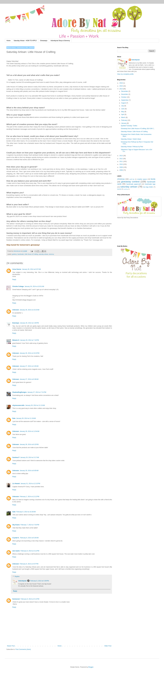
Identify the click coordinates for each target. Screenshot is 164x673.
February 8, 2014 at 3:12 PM (30, 551)
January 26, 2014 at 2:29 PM (29, 323)
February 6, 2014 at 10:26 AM (26, 512)
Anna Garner (16, 269)
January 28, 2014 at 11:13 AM (35, 405)
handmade (20, 254)
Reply (14, 279)
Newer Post (11, 646)
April (123, 114)
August (123, 103)
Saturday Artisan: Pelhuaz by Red (132, 146)
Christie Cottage (18, 286)
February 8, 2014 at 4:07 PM (29, 564)
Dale (13, 418)
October (124, 97)
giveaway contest (130, 181)
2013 (121, 156)
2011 (121, 161)
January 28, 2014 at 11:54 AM (29, 431)
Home (8, 40)
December (124, 91)
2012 (121, 158)
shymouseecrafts (18, 405)
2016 (121, 83)
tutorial (119, 189)
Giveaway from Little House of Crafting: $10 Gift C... (138, 128)
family (153, 179)
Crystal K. (15, 538)
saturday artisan (43, 254)
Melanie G (15, 340)
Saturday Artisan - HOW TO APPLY (25, 40)
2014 (121, 89)
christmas (121, 179)
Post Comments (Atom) (23, 649)
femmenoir (16, 599)
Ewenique (15, 323)
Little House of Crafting (31, 254)
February (124, 120)
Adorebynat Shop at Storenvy (60, 40)
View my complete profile (125, 74)
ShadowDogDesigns (19, 392)
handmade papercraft (133, 184)
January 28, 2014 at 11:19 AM (26, 418)
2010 (121, 164)
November (124, 94)
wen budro (16, 551)
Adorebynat (22, 581)
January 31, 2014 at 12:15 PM (30, 483)
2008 (121, 170)
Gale (14, 512)
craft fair (131, 179)
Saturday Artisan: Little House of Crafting (134, 131)
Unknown (15, 310)
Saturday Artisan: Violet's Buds (131, 139)
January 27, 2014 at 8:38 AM (29, 379)
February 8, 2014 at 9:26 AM (29, 538)
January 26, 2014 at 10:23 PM (29, 353)
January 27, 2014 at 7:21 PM (36, 392)
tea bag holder (148, 187)
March (123, 117)
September (125, 100)
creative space (142, 179)
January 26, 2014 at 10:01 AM (34, 286)
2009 (121, 167)
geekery (14, 254)
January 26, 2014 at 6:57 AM (31, 269)
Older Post (107, 646)
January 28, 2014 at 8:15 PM (29, 444)
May (122, 111)
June (123, 109)
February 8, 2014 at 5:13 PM (30, 599)
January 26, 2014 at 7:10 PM (29, 340)
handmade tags (150, 184)
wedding (126, 189)
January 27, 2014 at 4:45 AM (29, 366)
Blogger (90, 667)
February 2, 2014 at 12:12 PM (29, 496)
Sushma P (15, 457)
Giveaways (43, 40)
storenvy (51, 254)
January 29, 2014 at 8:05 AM (29, 470)
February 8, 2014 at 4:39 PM (39, 581)
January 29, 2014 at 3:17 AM (29, 457)
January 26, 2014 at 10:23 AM (29, 310)
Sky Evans (16, 525)
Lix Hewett (16, 483)
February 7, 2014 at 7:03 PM (29, 525)
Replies (17, 576)
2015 (121, 86)
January (124, 123)
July (122, 106)
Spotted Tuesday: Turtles (129, 126)
